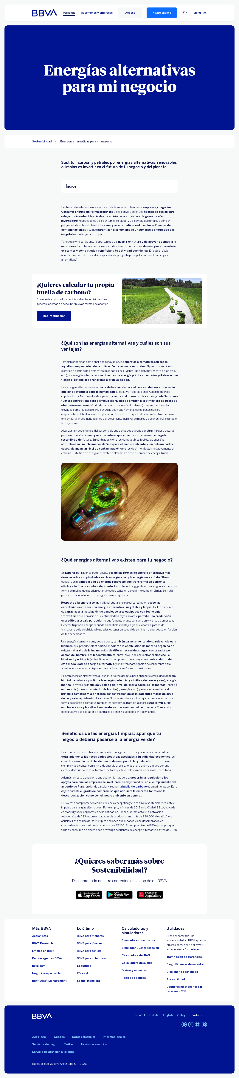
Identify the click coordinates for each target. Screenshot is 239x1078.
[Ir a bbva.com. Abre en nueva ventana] (38, 966)
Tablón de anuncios (94, 1044)
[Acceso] (130, 12)
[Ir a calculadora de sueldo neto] (137, 963)
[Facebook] (184, 1024)
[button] (89, 895)
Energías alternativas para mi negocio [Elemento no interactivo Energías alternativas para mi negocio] (86, 141)
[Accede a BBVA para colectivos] (91, 958)
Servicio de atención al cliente (53, 1052)
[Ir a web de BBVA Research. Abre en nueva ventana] (42, 943)
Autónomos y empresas (97, 12)
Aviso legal (39, 1037)
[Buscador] (185, 12)
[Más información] (54, 316)
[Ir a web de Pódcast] (82, 973)
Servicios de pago (44, 1044)
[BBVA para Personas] (44, 12)
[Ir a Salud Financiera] (88, 981)
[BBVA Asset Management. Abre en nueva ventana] (49, 981)
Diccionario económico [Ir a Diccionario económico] (182, 972)
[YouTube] (204, 1024)
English (168, 1015)
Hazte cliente (162, 12)
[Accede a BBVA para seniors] (89, 951)
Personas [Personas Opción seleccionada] (69, 12)
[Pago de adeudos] (134, 978)
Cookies (59, 1037)
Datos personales (83, 1037)
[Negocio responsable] (46, 973)
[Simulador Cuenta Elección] (140, 948)
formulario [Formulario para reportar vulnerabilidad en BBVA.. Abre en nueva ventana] (191, 949)
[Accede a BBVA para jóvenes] (89, 943)
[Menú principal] (200, 12)
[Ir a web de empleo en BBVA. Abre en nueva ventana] (43, 951)
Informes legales (114, 1037)
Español (139, 1015)
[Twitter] (190, 1024)
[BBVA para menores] (90, 936)
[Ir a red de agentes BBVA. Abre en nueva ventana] (47, 958)
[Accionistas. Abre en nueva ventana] (40, 936)
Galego (182, 1015)
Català (154, 1015)
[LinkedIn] (197, 1024)
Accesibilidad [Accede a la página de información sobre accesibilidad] (176, 979)
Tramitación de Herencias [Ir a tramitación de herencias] (184, 957)
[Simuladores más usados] (138, 940)
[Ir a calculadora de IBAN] (136, 955)
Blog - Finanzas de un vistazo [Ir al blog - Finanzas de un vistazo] (186, 964)
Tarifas (68, 1044)
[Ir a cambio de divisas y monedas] (134, 970)
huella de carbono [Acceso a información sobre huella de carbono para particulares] (134, 786)
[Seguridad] (84, 966)
